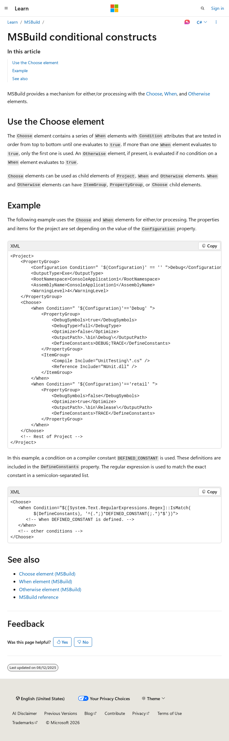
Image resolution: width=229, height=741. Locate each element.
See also (20, 78)
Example (20, 70)
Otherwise (199, 93)
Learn (12, 22)
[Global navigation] (6, 8)
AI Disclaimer (24, 713)
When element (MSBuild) (45, 581)
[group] (114, 349)
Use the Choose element (35, 62)
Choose (154, 93)
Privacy (139, 713)
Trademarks (23, 722)
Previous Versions (60, 713)
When (170, 93)
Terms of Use (169, 713)
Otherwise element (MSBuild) (50, 589)
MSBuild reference (38, 597)
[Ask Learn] (187, 22)
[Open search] (202, 8)
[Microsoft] (114, 8)
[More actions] (216, 22)
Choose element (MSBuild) (47, 573)
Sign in (217, 8)
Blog (88, 713)
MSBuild (32, 22)
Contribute (115, 713)
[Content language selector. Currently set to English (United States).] (40, 699)
